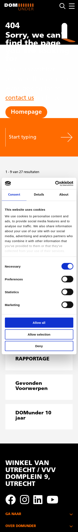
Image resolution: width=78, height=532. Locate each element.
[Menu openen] (72, 6)
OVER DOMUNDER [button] (20, 526)
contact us (19, 98)
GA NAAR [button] (13, 514)
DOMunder (19, 6)
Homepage (26, 112)
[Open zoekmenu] (64, 6)
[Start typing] (32, 137)
